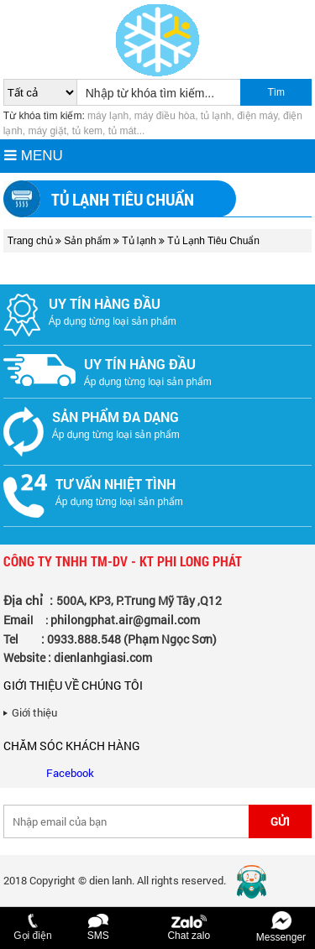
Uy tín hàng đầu (104, 303)
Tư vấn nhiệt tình (115, 484)
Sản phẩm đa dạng (115, 416)
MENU (33, 156)
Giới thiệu (34, 712)
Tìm (276, 92)
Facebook (70, 772)
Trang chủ (30, 241)
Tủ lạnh (140, 241)
